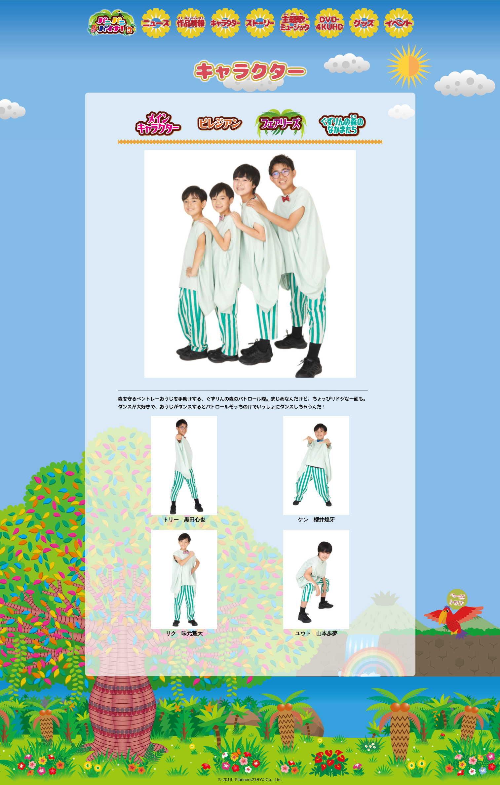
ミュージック (294, 23)
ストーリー (260, 23)
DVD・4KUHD (329, 23)
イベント (398, 23)
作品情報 (190, 23)
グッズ (364, 23)
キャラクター (225, 23)
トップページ (111, 23)
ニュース (156, 23)
